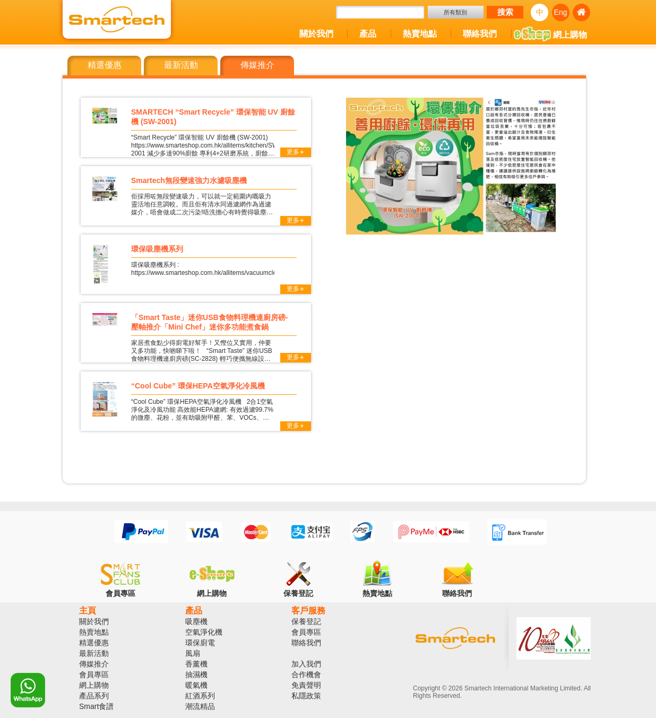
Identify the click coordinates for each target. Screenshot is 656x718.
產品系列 (94, 695)
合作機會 (306, 674)
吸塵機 (196, 621)
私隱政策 (306, 695)
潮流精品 (200, 706)
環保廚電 (200, 642)
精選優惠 (94, 642)
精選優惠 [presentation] (121, 66)
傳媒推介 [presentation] (341, 66)
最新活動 (94, 653)
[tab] (121, 65)
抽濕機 (196, 674)
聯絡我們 (480, 34)
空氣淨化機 (203, 632)
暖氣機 (196, 685)
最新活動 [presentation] (231, 66)
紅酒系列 (200, 695)
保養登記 (306, 621)
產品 (367, 34)
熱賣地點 (420, 34)
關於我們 (316, 34)
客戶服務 (308, 610)
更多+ (296, 152)
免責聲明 (306, 685)
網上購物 (550, 35)
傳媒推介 (94, 664)
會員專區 (94, 674)
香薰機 (196, 664)
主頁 (87, 610)
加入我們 (306, 664)
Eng (560, 12)
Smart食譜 (96, 706)
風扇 (192, 653)
